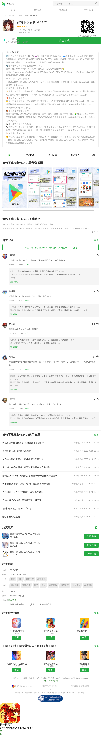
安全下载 (64, 40)
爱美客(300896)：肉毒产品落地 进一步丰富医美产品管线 (29, 475)
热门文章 (52, 155)
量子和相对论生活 (11, 516)
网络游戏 (15, 585)
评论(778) (30, 155)
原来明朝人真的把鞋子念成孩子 (17, 451)
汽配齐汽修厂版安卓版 (17, 663)
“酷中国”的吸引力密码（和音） (17, 508)
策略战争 (26, 585)
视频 (93, 155)
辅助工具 (41, 579)
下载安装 (36, 30)
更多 (95, 231)
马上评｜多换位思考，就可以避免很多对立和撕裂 (26, 467)
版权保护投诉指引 (50, 681)
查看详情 (91, 536)
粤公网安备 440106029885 (24, 686)
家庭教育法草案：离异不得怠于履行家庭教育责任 (26, 484)
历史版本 (75, 155)
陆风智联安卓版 (51, 663)
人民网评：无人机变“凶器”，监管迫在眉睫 (22, 492)
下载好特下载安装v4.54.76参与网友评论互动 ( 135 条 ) (50, 247)
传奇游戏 (53, 585)
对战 (36, 585)
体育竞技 (30, 579)
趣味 (13, 579)
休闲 (20, 579)
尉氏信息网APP (84, 631)
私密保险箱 (84, 663)
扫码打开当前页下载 (87, 36)
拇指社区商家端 (17, 631)
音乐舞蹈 (76, 585)
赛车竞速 (65, 585)
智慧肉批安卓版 (51, 631)
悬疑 (44, 585)
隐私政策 (12, 600)
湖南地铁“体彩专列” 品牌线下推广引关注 (21, 500)
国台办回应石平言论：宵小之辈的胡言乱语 (23, 459)
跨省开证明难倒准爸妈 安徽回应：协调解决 (23, 443)
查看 (16, 637)
